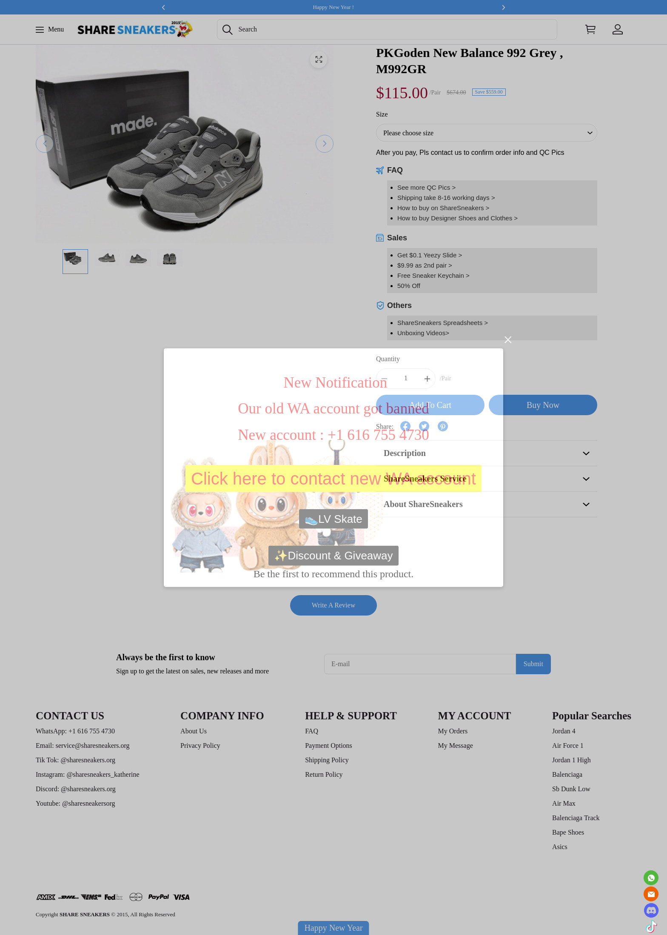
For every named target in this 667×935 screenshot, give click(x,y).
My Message (455, 745)
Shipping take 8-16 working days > (446, 197)
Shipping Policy (327, 760)
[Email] (651, 894)
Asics (559, 846)
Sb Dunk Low (571, 788)
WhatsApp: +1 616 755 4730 (75, 731)
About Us (193, 731)
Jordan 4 (564, 731)
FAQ (311, 731)
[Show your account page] (617, 29)
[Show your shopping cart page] (590, 29)
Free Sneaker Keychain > (433, 275)
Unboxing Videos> (423, 332)
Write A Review (333, 605)
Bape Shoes (568, 832)
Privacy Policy (200, 745)
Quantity (388, 358)
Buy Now (543, 405)
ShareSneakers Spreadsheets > (442, 322)
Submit (533, 663)
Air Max (564, 803)
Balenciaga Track (576, 817)
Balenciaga (567, 774)
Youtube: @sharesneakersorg (75, 803)
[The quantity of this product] (405, 378)
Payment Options (328, 745)
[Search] (387, 29)
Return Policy (323, 774)
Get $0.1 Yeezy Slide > (429, 255)
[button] (227, 30)
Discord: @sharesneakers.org (76, 788)
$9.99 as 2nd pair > (424, 265)
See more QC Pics (423, 187)
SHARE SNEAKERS (85, 914)
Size (382, 114)
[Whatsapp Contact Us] (651, 877)
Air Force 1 (568, 745)
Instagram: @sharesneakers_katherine (88, 774)
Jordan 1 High (571, 760)
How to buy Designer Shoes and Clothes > (457, 218)
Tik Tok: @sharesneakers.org (75, 760)
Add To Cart (430, 405)
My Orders (453, 731)
